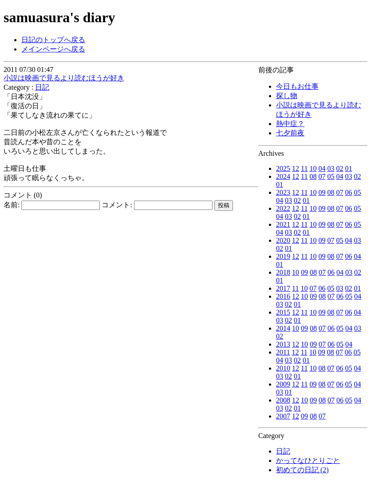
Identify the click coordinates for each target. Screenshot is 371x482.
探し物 (286, 95)
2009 (283, 384)
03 (330, 168)
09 (321, 192)
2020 (283, 240)
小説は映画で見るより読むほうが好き (64, 78)
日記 (283, 451)
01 (348, 168)
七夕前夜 (290, 133)
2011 (283, 352)
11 (304, 168)
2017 (283, 288)
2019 (283, 256)
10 (312, 168)
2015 (283, 312)
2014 (283, 328)
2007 (283, 416)
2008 (283, 400)
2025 (283, 168)
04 (321, 168)
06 (348, 192)
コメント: (157, 205)
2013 (283, 344)
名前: (52, 205)
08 (312, 176)
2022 (283, 208)
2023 (283, 192)
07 (321, 176)
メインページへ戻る (53, 49)
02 (339, 168)
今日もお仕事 (297, 86)
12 (295, 168)
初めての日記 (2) (302, 470)
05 (330, 176)
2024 (283, 176)
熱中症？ (290, 123)
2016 (283, 296)
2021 (283, 224)
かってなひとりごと (308, 460)
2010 (283, 368)
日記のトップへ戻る (53, 39)
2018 (283, 272)
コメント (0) (23, 195)
